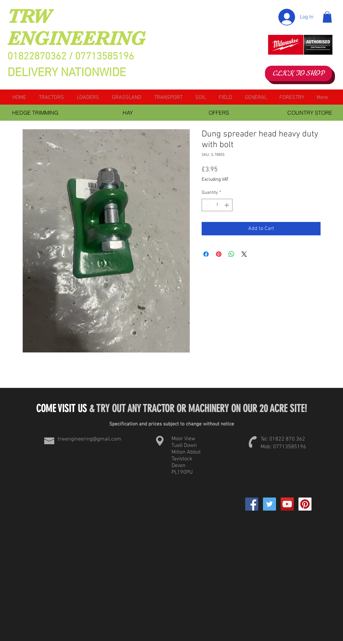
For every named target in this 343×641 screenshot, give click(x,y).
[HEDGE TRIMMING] (35, 112)
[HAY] (127, 112)
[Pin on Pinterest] (219, 254)
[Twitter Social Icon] (269, 504)
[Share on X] (244, 254)
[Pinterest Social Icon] (305, 504)
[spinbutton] (217, 205)
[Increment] (227, 205)
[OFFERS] (219, 112)
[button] (327, 16)
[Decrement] (207, 205)
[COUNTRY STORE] (310, 112)
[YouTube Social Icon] (287, 504)
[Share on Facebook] (206, 254)
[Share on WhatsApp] (231, 254)
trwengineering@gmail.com (89, 439)
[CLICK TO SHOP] (298, 73)
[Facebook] (251, 504)
